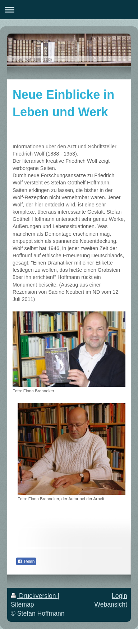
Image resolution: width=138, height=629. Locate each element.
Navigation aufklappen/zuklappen (69, 9)
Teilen (26, 561)
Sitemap (22, 604)
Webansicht (110, 604)
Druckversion (34, 595)
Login (119, 595)
